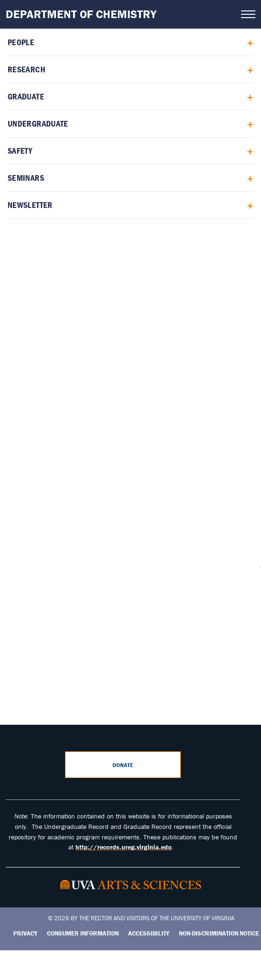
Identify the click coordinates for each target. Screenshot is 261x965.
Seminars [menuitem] (26, 177)
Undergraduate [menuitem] (38, 123)
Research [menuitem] (26, 69)
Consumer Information (83, 933)
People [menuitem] (21, 42)
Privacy (25, 933)
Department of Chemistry (81, 14)
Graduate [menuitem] (26, 96)
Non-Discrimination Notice (219, 933)
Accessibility (148, 933)
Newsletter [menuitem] (30, 204)
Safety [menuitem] (20, 150)
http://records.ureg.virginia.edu (123, 847)
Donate (122, 764)
